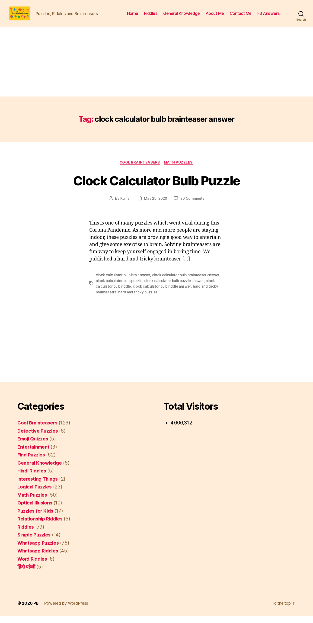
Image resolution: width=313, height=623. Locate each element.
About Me (215, 16)
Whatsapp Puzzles (38, 549)
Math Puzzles (179, 169)
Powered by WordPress (66, 609)
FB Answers (268, 16)
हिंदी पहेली (26, 574)
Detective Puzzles (38, 437)
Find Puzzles (31, 462)
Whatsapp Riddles (38, 558)
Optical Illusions (35, 510)
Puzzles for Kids (36, 517)
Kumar (124, 205)
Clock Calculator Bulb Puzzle (156, 187)
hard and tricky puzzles (138, 299)
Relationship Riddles (41, 526)
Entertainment (34, 453)
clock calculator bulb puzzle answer (175, 288)
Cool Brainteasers (139, 169)
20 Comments (193, 205)
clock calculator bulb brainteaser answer (187, 282)
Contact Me (241, 16)
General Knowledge (181, 16)
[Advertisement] (156, 68)
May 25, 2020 (155, 205)
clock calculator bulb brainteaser (123, 282)
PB (35, 609)
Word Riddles (33, 565)
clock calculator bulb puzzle (119, 288)
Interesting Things (38, 485)
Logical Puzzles (35, 494)
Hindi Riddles (32, 478)
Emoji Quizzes (33, 446)
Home (132, 16)
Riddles (151, 16)
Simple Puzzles (34, 542)
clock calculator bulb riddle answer (163, 293)
